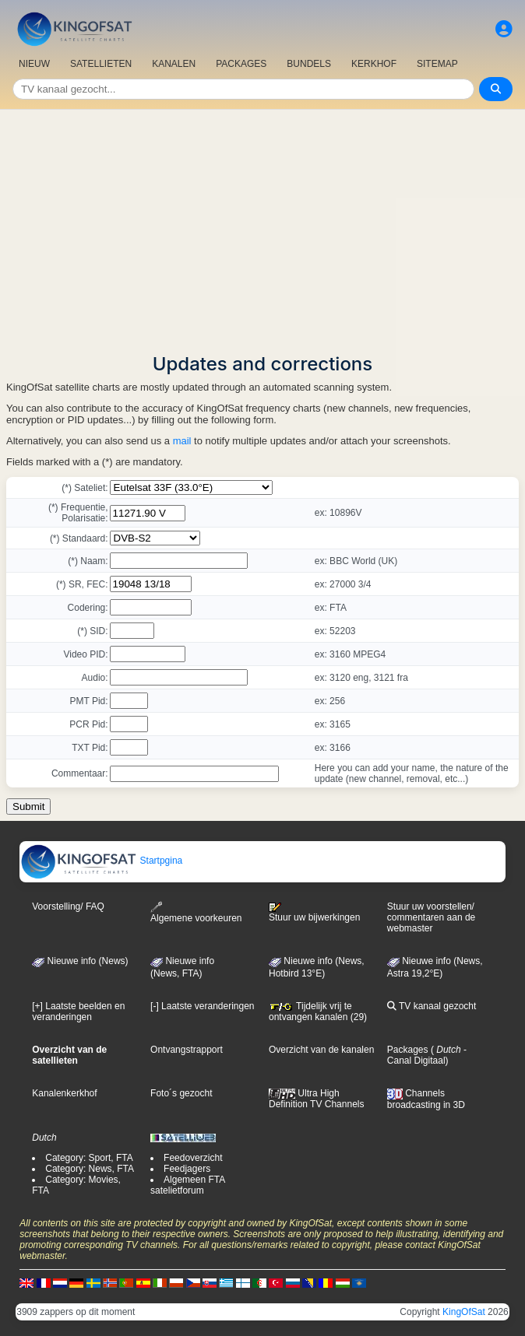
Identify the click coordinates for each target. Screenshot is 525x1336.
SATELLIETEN (101, 63)
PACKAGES (241, 63)
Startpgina (101, 860)
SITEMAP (437, 63)
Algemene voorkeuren (195, 912)
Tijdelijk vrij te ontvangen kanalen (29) (318, 1011)
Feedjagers (187, 1168)
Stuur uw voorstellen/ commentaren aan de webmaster (431, 917)
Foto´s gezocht (181, 1093)
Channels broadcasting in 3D (426, 1099)
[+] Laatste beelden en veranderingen (78, 1011)
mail (182, 441)
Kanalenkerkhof (64, 1093)
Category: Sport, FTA (88, 1157)
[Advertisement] (262, 226)
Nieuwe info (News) (80, 961)
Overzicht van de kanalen (321, 1049)
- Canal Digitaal (427, 1055)
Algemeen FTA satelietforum (187, 1185)
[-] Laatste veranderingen (202, 1006)
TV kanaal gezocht (432, 1006)
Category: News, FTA (89, 1168)
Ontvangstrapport (186, 1049)
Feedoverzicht (193, 1157)
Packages (407, 1049)
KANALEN (174, 63)
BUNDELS (309, 63)
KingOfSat (463, 1311)
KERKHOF (373, 63)
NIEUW (34, 63)
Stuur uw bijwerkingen (314, 913)
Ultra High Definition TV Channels (317, 1099)
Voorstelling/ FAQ (68, 906)
